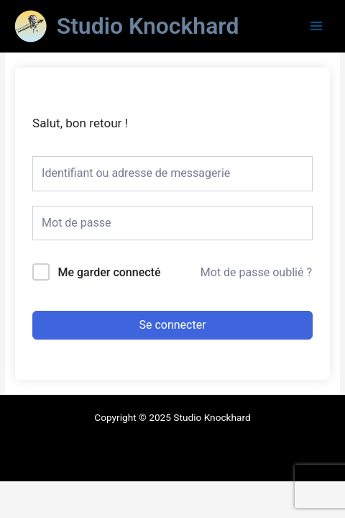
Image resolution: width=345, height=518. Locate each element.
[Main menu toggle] (317, 26)
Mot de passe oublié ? (256, 272)
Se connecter (172, 325)
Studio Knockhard (148, 26)
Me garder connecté (109, 272)
